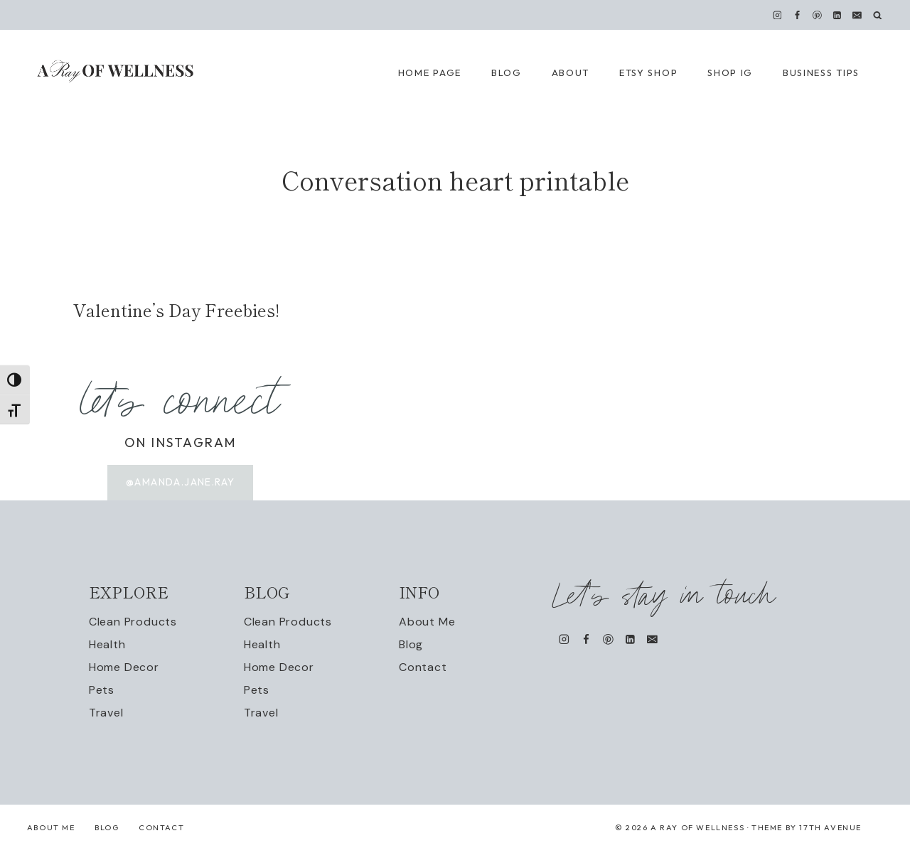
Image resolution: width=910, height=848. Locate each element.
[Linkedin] (837, 15)
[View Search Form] (877, 15)
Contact (423, 667)
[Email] (857, 15)
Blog (411, 644)
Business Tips (821, 72)
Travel (106, 712)
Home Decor (124, 667)
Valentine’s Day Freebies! (176, 309)
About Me (427, 621)
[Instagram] (777, 15)
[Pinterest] (817, 15)
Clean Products (133, 621)
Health (107, 644)
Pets (101, 689)
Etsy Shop (648, 72)
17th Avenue (830, 827)
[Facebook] (797, 15)
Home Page (429, 72)
